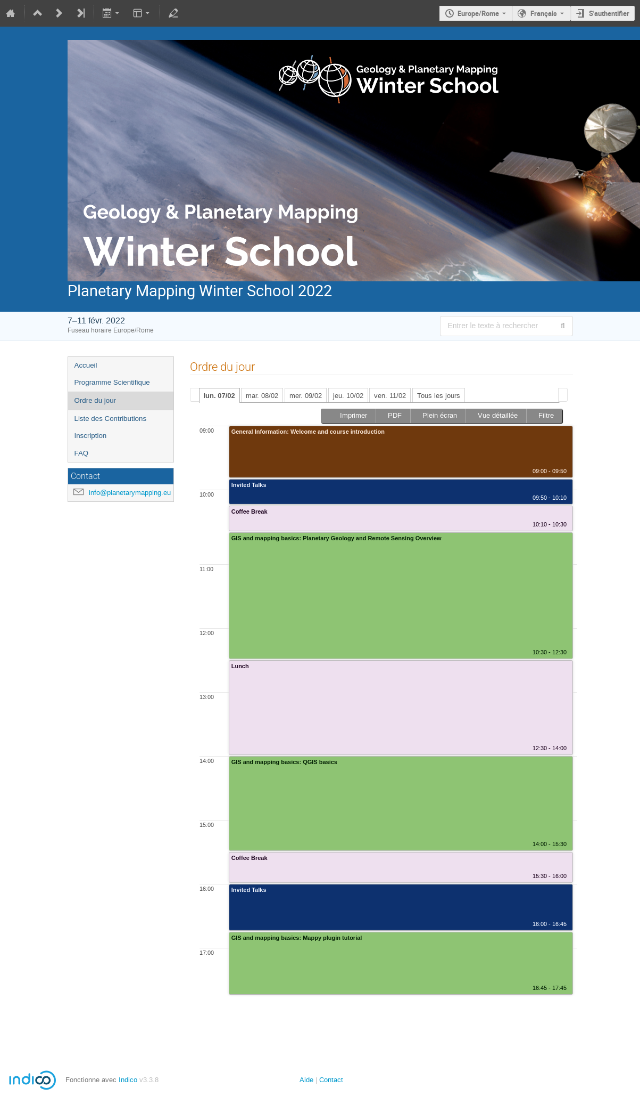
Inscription (90, 436)
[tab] (219, 395)
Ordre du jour (95, 400)
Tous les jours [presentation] (438, 395)
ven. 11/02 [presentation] (390, 395)
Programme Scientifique (112, 382)
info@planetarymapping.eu (130, 492)
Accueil (85, 365)
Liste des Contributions (110, 419)
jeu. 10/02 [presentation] (348, 395)
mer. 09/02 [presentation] (305, 395)
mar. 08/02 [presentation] (262, 395)
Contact (331, 1079)
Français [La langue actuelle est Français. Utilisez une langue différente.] (543, 13)
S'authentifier (609, 13)
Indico (128, 1079)
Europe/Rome (478, 13)
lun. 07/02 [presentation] (219, 396)
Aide (306, 1079)
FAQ (81, 453)
